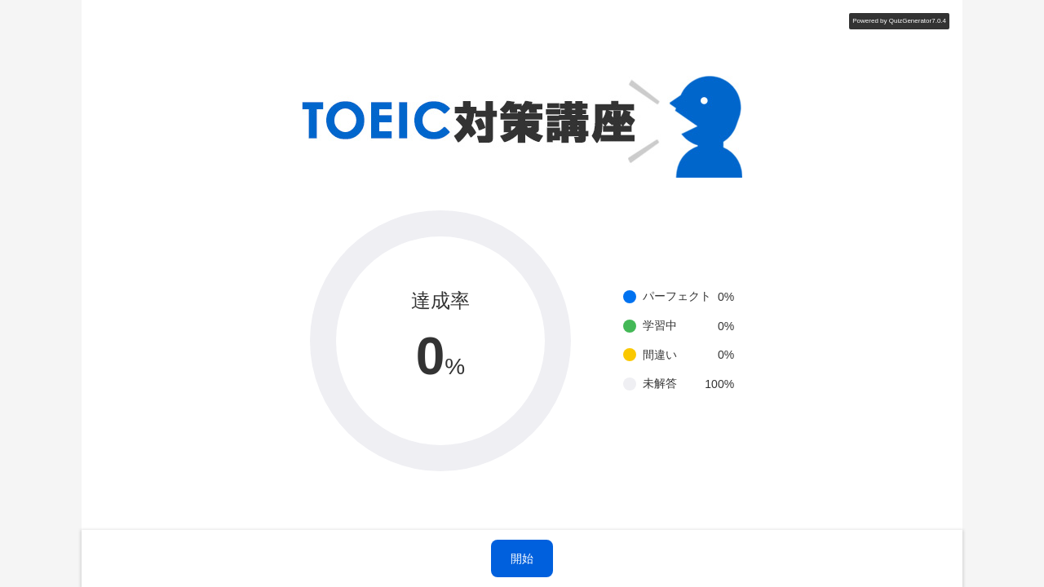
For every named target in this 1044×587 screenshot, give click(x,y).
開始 (522, 558)
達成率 (440, 300)
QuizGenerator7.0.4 (917, 20)
